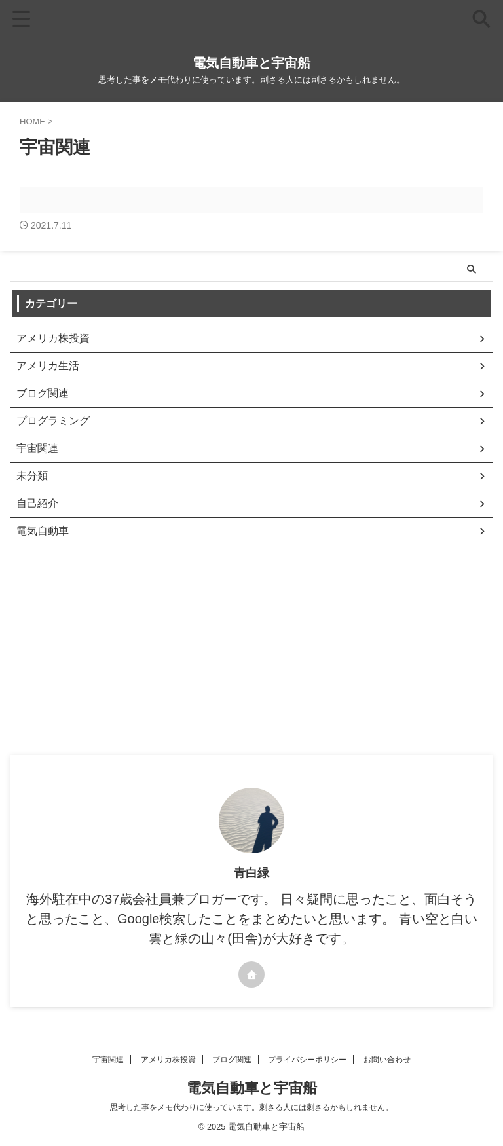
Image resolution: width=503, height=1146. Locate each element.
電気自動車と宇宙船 (251, 63)
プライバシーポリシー (307, 1059)
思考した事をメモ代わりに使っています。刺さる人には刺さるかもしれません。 (251, 1107)
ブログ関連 (232, 1059)
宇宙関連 (108, 1059)
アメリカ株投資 (168, 1059)
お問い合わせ (387, 1059)
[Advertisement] (245, 657)
